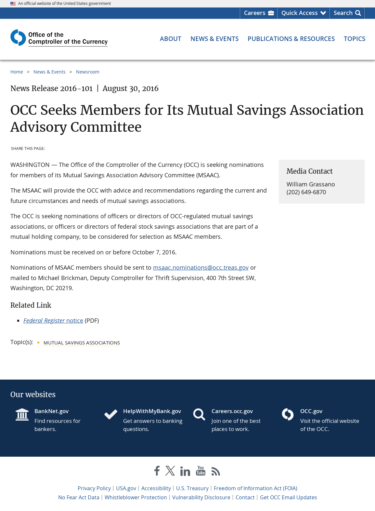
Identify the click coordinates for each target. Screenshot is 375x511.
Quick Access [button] (299, 13)
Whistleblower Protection (136, 497)
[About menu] (170, 39)
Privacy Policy (94, 488)
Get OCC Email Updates (288, 497)
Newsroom (87, 72)
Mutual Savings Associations (82, 342)
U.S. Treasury (192, 488)
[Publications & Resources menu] (291, 39)
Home (16, 72)
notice (53, 320)
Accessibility (156, 488)
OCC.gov (311, 411)
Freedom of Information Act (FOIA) (255, 488)
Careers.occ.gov (232, 411)
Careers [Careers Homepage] (254, 13)
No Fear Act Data (78, 497)
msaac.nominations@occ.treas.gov (201, 267)
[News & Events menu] (214, 39)
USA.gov (126, 488)
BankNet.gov (51, 411)
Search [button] (343, 13)
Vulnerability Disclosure (201, 497)
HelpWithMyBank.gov (152, 411)
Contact (245, 497)
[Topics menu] (354, 39)
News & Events (49, 72)
